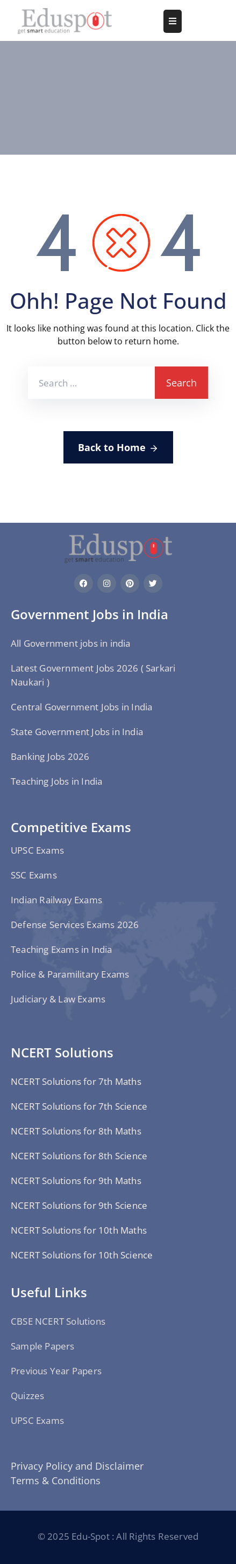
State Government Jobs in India (77, 731)
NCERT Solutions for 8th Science (79, 1156)
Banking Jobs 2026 (50, 756)
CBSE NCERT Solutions (58, 1321)
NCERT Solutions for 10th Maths (79, 1230)
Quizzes (27, 1395)
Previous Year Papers (56, 1371)
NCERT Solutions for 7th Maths (76, 1081)
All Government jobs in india (71, 643)
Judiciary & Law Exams (58, 999)
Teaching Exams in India (61, 949)
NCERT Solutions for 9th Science (79, 1205)
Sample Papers (43, 1346)
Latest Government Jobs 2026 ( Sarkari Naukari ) (93, 675)
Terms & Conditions (56, 1480)
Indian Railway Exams (56, 900)
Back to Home (118, 448)
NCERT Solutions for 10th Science (82, 1255)
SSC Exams (34, 875)
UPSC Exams (37, 850)
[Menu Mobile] (172, 21)
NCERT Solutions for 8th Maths (76, 1131)
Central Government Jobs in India (81, 707)
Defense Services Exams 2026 (75, 924)
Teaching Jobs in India (56, 781)
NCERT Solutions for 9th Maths (76, 1180)
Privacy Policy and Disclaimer (77, 1465)
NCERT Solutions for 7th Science (79, 1106)
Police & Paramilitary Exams (70, 974)
